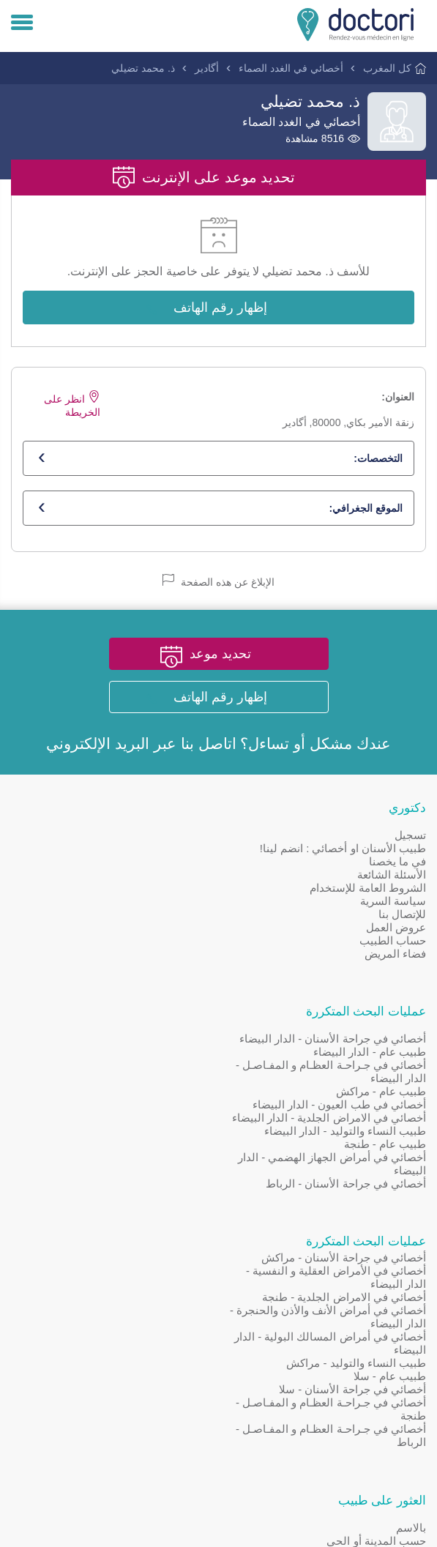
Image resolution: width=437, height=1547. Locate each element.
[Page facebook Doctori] (192, 1153)
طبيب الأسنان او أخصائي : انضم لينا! (343, 849)
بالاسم (193, 1066)
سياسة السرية (393, 901)
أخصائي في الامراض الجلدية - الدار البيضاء (111, 915)
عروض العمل (396, 928)
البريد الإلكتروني (97, 744)
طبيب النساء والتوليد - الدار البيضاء (127, 928)
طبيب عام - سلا (390, 1174)
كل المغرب (387, 68)
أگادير (207, 68)
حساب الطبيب (392, 941)
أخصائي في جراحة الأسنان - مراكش (343, 1055)
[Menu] (22, 23)
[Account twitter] (145, 1153)
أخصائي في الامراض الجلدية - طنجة (344, 1095)
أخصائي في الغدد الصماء (291, 68)
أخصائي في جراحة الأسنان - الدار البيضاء (114, 836)
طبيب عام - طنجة (166, 941)
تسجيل (410, 836)
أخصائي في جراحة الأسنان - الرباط (128, 980)
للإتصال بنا (402, 915)
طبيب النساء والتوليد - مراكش (356, 1161)
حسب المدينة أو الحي (158, 1079)
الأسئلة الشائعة (391, 875)
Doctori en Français (151, 1203)
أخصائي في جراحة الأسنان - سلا (352, 1187)
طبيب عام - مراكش (162, 888)
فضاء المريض (395, 954)
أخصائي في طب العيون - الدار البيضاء (121, 901)
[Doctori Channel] (98, 1153)
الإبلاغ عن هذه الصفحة (218, 582)
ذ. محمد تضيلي (143, 68)
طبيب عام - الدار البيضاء (151, 849)
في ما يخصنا (397, 862)
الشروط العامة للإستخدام (368, 888)
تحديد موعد (220, 654)
